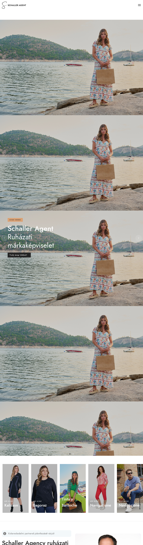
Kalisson (11, 505)
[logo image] (14, 4)
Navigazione (100, 505)
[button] (70, 454)
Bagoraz (40, 505)
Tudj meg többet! (19, 255)
